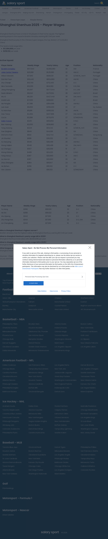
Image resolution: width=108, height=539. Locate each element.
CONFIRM (33, 283)
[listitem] (54, 277)
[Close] (90, 248)
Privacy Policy (65, 291)
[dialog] (54, 269)
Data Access (54, 291)
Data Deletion (42, 291)
